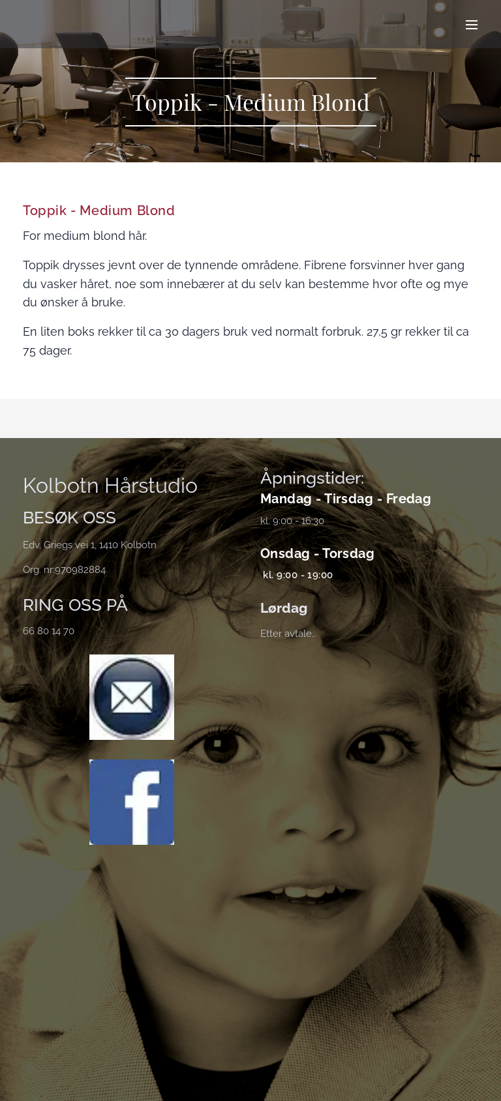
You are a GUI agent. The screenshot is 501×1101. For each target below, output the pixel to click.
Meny (472, 24)
